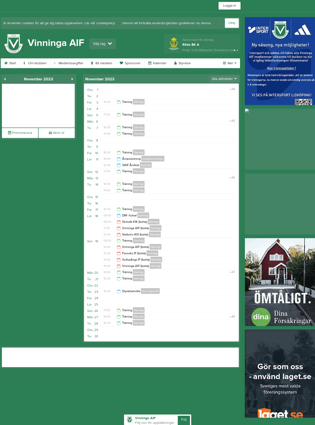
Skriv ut (56, 133)
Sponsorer (130, 63)
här (118, 23)
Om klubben (35, 63)
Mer (229, 63)
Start (10, 63)
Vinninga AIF (150, 291)
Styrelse (182, 63)
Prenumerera (20, 133)
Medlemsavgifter (69, 63)
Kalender (157, 63)
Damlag (139, 102)
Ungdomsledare (152, 159)
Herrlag (139, 115)
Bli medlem (101, 63)
